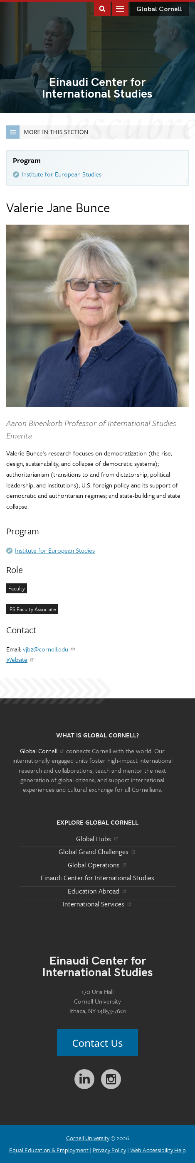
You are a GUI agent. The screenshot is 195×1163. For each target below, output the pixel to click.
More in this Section (47, 132)
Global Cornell (159, 9)
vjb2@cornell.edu (49, 649)
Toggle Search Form (102, 8)
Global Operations (98, 865)
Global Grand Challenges (97, 852)
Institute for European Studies (61, 174)
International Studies (97, 89)
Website (20, 659)
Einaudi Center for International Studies (97, 878)
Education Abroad (97, 891)
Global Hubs (97, 839)
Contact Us (97, 1043)
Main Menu (120, 8)
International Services (97, 904)
